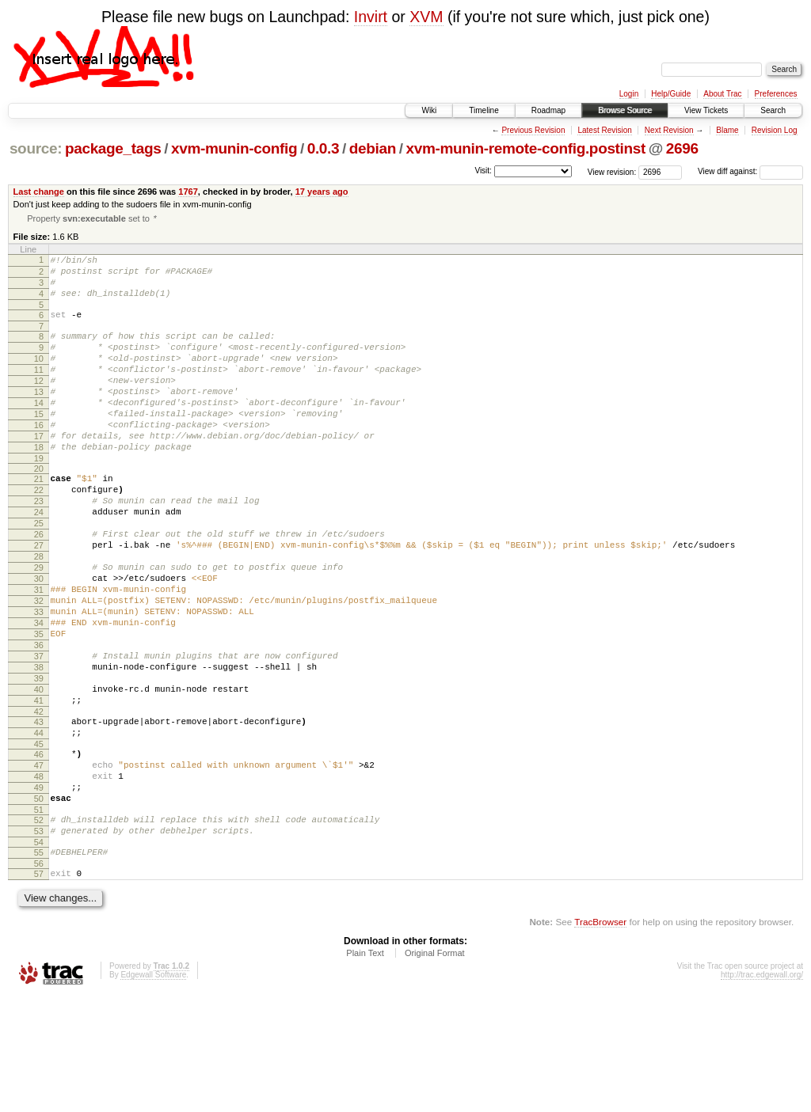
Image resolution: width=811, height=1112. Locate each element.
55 (39, 963)
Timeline (483, 110)
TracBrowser (600, 1037)
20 (39, 508)
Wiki (428, 110)
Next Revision (669, 130)
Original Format (435, 1068)
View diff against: (750, 171)
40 (39, 774)
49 (39, 889)
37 (39, 733)
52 (39, 926)
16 (39, 457)
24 (39, 559)
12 (39, 403)
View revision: (612, 171)
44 (39, 824)
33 (39, 680)
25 (39, 572)
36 (39, 720)
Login (628, 93)
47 (39, 862)
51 (39, 915)
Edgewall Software (153, 1090)
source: (36, 148)
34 (39, 693)
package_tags (113, 148)
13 (39, 417)
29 (39, 626)
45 (39, 838)
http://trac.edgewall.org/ (762, 1090)
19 (39, 498)
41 (39, 787)
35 (39, 707)
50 (39, 902)
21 (39, 518)
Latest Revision (604, 130)
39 (39, 760)
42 (39, 801)
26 (39, 585)
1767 (188, 191)
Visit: (483, 170)
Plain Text (365, 1068)
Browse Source (625, 110)
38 (39, 747)
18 (39, 484)
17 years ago (321, 191)
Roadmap (548, 110)
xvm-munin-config (234, 148)
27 (39, 599)
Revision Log (775, 130)
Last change (38, 191)
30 (39, 639)
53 (39, 939)
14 (39, 430)
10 (39, 376)
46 (39, 848)
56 (39, 976)
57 (39, 987)
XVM (426, 16)
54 (39, 953)
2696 (682, 148)
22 (39, 532)
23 (39, 545)
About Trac (722, 93)
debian (372, 148)
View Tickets (706, 110)
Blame (727, 130)
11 (39, 390)
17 (39, 471)
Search (773, 110)
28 (39, 612)
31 (39, 653)
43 (39, 811)
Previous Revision (533, 130)
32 (39, 666)
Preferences (776, 93)
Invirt (370, 16)
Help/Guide (671, 93)
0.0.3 (323, 148)
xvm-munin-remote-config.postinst (525, 148)
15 (39, 444)
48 (39, 875)
